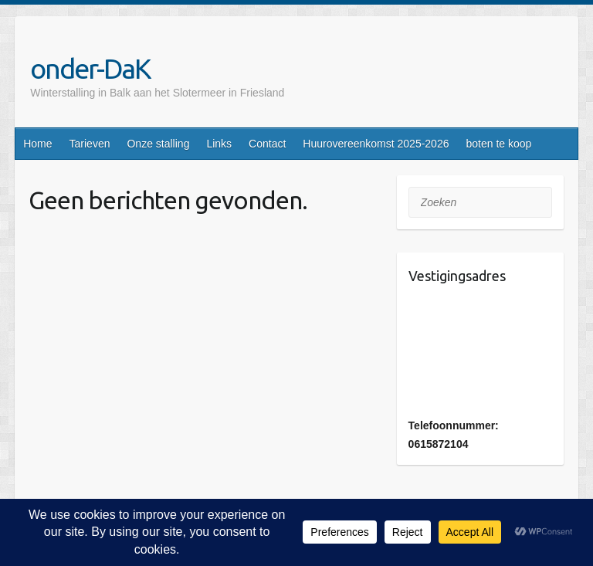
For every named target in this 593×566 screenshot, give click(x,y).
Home (37, 143)
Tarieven (89, 143)
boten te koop (498, 143)
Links (219, 143)
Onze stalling (158, 143)
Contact (267, 143)
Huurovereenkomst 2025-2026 (376, 143)
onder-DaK (90, 68)
